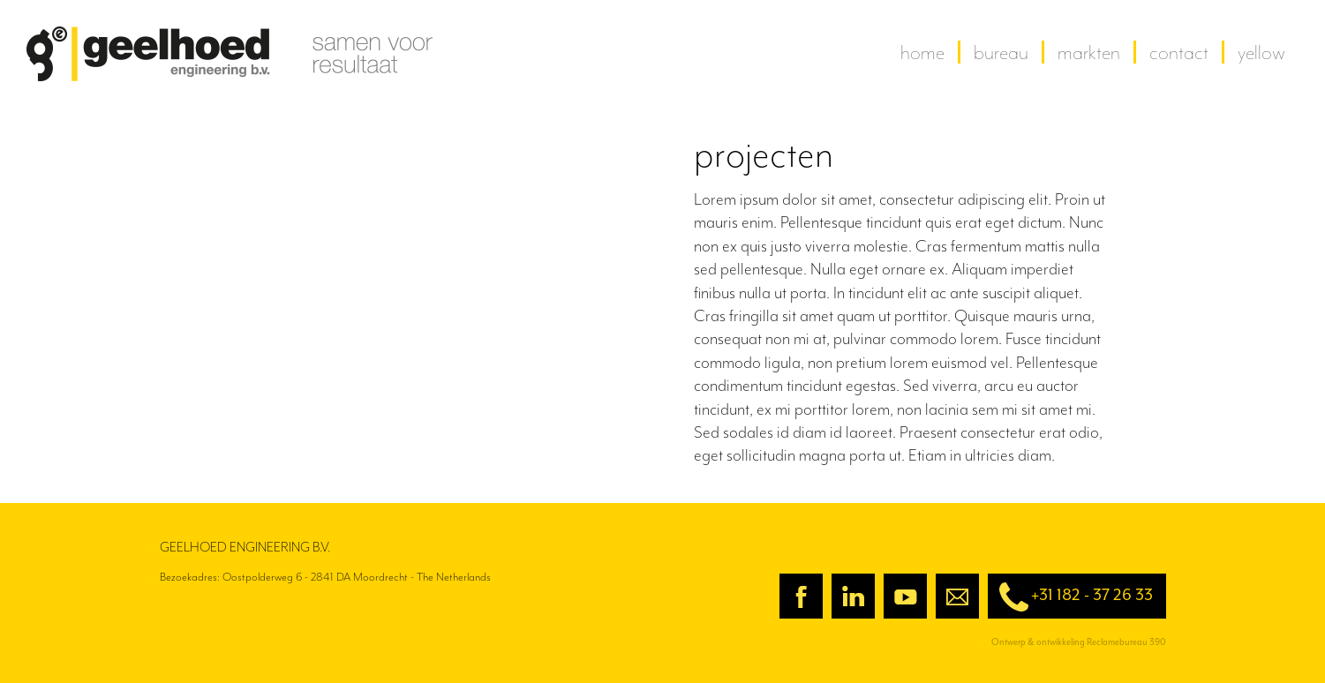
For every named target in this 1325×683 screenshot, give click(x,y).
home (922, 52)
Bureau (1001, 52)
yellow (1261, 52)
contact (1178, 52)
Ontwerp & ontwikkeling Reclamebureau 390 (1078, 642)
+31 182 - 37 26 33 (1070, 597)
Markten (1089, 52)
